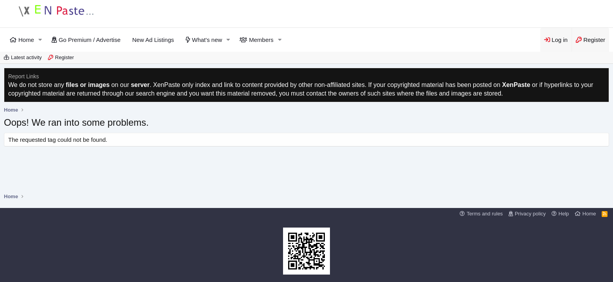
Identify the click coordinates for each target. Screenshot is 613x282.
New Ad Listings (153, 39)
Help (564, 214)
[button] (40, 40)
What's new (207, 39)
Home (26, 39)
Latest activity (26, 57)
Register (64, 57)
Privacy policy (530, 214)
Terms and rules (485, 214)
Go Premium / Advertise (89, 39)
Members (261, 39)
